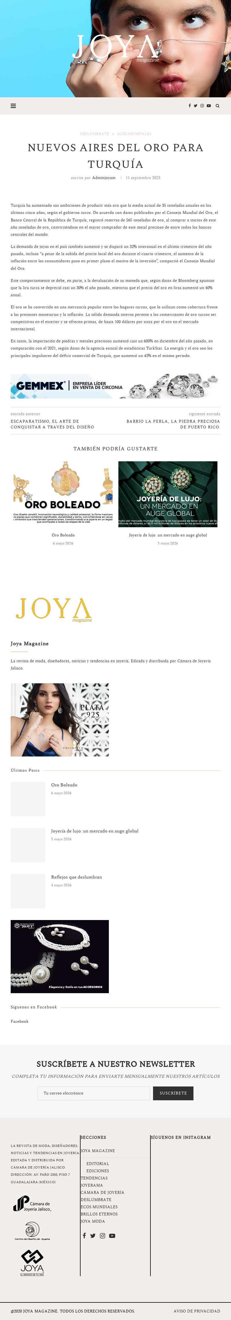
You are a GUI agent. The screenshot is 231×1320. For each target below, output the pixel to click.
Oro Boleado (63, 535)
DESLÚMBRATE (96, 1200)
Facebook (20, 1022)
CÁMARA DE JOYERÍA (102, 1193)
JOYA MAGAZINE (98, 1151)
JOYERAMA (92, 1185)
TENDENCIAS (94, 1178)
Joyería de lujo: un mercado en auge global (168, 535)
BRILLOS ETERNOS (99, 1214)
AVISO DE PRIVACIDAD (197, 1311)
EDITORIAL (97, 1164)
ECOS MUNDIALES (99, 1207)
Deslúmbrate (94, 134)
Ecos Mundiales (134, 134)
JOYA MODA (93, 1221)
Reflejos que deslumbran (76, 877)
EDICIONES (97, 1171)
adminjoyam (104, 178)
